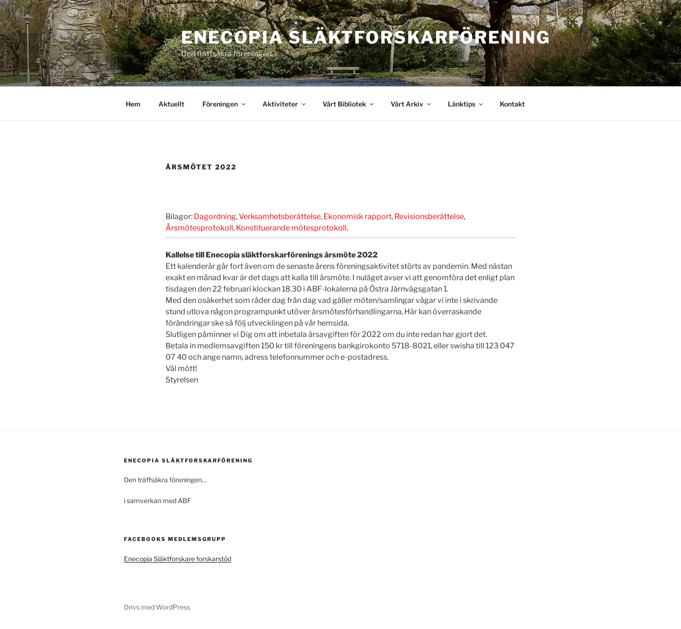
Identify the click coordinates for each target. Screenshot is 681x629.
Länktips (466, 104)
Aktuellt (171, 104)
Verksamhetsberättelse (280, 216)
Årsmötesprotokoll (199, 227)
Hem (133, 104)
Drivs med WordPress (157, 607)
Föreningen (224, 104)
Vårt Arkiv (411, 104)
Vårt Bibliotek (349, 104)
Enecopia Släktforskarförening (365, 37)
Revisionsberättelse (429, 216)
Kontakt (512, 104)
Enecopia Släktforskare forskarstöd (177, 559)
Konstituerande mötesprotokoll (291, 227)
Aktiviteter (284, 104)
